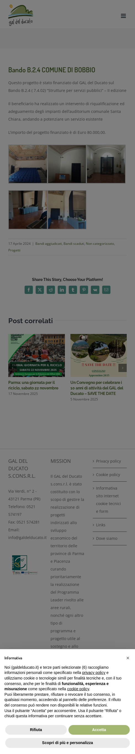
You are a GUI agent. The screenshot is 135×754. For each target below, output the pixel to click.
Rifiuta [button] (36, 730)
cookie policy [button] (78, 689)
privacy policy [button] (93, 672)
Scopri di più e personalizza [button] (67, 742)
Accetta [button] (99, 730)
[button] (127, 658)
